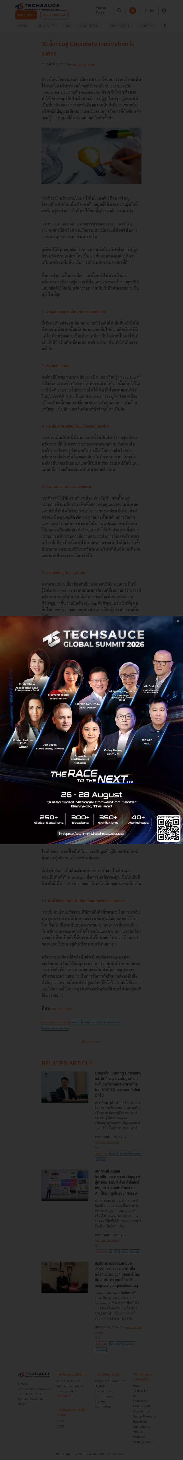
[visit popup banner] (91, 730)
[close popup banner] (178, 621)
